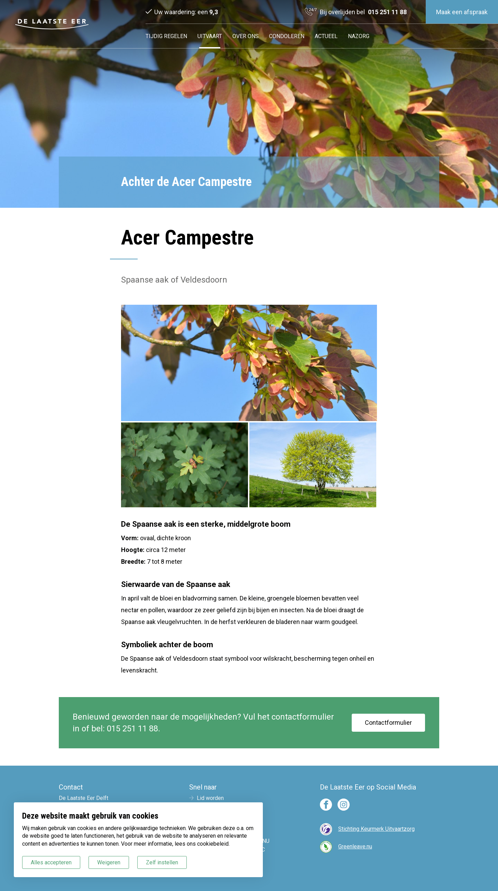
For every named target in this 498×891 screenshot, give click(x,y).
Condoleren (286, 36)
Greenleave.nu (355, 846)
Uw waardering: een (186, 12)
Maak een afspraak (462, 12)
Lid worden (210, 798)
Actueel (326, 36)
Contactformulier (388, 722)
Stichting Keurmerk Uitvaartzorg (376, 829)
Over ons (245, 36)
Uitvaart (209, 36)
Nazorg (358, 36)
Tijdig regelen (166, 36)
